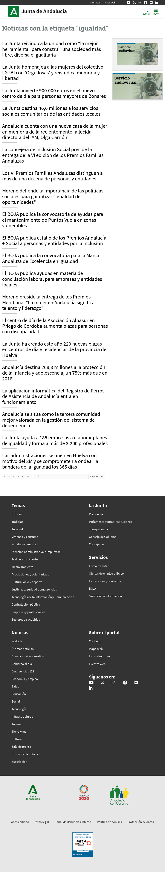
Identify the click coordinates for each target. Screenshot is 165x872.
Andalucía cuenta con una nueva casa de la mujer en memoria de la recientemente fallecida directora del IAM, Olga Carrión (54, 132)
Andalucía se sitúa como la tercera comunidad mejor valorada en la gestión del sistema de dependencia (51, 420)
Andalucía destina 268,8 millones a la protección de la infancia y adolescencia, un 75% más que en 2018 (54, 373)
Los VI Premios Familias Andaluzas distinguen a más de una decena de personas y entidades (52, 176)
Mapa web (110, 2)
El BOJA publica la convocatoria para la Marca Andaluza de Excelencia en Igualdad (50, 258)
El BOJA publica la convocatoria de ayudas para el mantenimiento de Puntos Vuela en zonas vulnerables (52, 220)
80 (28, 476)
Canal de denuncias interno (73, 822)
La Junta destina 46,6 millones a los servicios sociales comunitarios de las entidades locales (51, 111)
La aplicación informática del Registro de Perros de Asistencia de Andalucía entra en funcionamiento (53, 396)
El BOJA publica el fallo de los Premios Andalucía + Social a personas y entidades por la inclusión (54, 241)
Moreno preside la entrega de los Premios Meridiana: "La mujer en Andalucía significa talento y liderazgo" (48, 302)
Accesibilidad (20, 822)
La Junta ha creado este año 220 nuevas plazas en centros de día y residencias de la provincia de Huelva (54, 349)
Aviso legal (42, 822)
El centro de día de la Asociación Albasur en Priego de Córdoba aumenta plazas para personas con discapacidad (55, 326)
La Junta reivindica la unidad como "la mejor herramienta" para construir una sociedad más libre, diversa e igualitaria (51, 49)
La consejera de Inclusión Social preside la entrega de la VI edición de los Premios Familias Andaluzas (53, 155)
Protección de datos (140, 822)
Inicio (50, 11)
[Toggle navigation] (156, 11)
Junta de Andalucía (14, 11)
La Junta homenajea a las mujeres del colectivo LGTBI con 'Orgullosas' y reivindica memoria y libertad (52, 73)
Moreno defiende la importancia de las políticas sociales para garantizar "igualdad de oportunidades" (52, 196)
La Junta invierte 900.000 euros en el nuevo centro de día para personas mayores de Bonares (54, 93)
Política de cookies (109, 822)
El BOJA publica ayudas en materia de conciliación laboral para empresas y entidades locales (52, 279)
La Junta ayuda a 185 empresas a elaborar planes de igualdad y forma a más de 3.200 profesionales (55, 440)
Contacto (95, 2)
